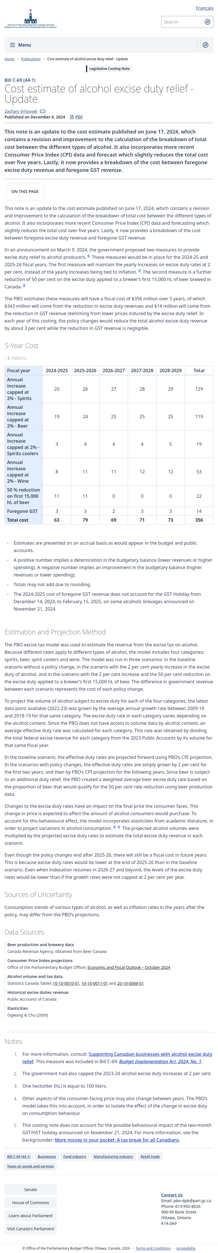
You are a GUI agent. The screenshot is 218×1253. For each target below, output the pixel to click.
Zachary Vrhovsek (21, 111)
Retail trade (150, 1156)
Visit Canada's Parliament (30, 1228)
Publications (31, 59)
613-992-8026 (188, 1206)
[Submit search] (207, 22)
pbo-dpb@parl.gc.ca (192, 1200)
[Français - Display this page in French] (187, 8)
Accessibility (186, 1248)
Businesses (47, 1156)
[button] (42, 111)
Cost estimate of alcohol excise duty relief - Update (87, 59)
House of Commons (30, 1202)
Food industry (74, 1156)
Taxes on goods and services (30, 1166)
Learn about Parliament (31, 1215)
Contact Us (172, 1195)
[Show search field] (203, 45)
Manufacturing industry (113, 1156)
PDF (76, 117)
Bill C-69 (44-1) (20, 80)
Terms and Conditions (153, 1248)
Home (9, 59)
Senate (30, 1189)
